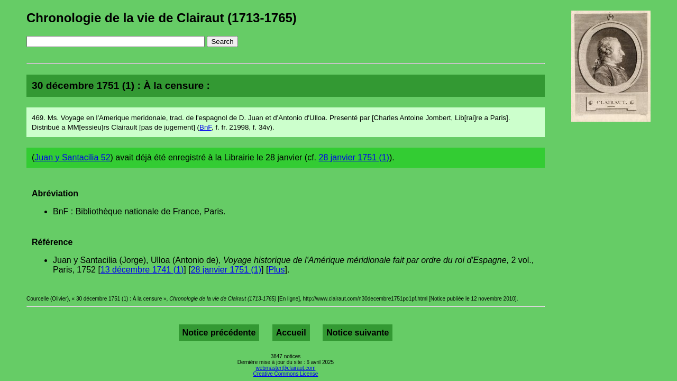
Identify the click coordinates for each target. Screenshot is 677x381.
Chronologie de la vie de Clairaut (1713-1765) (161, 18)
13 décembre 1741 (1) (142, 269)
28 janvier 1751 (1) (354, 157)
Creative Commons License (285, 374)
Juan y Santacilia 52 (72, 157)
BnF (205, 127)
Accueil (291, 332)
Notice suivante (357, 332)
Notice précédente (219, 332)
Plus (276, 269)
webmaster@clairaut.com (286, 368)
